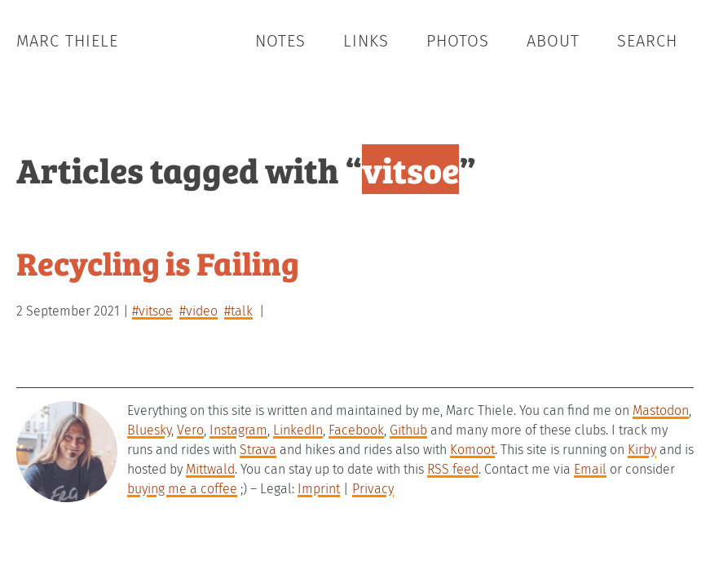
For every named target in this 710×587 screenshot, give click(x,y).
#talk (238, 311)
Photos (457, 41)
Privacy (373, 489)
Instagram (238, 430)
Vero (190, 430)
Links (366, 41)
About (553, 41)
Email (590, 469)
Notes (280, 41)
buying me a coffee (182, 489)
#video (198, 311)
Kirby (642, 449)
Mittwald (210, 469)
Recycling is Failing (157, 262)
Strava (258, 449)
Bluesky (149, 430)
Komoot (472, 449)
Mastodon (661, 410)
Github (408, 430)
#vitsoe (152, 311)
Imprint (319, 489)
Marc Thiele (67, 41)
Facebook (356, 430)
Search (647, 41)
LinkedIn (298, 430)
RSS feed (452, 469)
